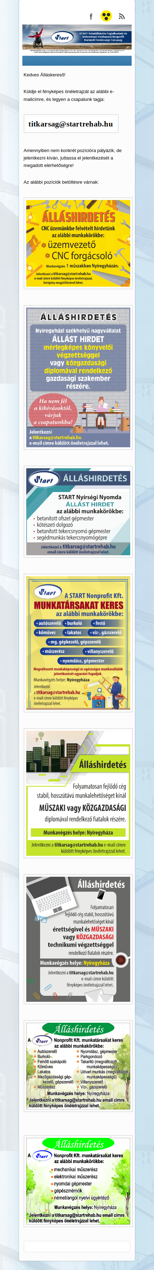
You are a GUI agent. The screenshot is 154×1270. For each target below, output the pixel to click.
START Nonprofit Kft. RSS (122, 16)
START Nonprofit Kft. (106, 16)
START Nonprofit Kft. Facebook (91, 16)
